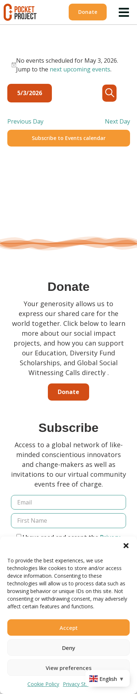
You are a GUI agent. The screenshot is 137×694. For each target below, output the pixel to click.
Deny (68, 647)
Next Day (117, 121)
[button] (126, 545)
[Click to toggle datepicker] (29, 93)
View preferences (69, 667)
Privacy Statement (84, 684)
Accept (69, 627)
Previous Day (25, 121)
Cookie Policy (43, 684)
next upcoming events (80, 69)
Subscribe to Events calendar (69, 137)
